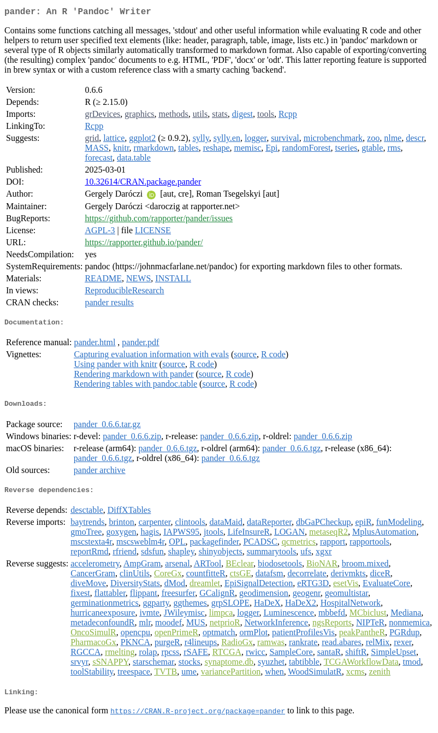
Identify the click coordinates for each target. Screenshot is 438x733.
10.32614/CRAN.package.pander (143, 183)
